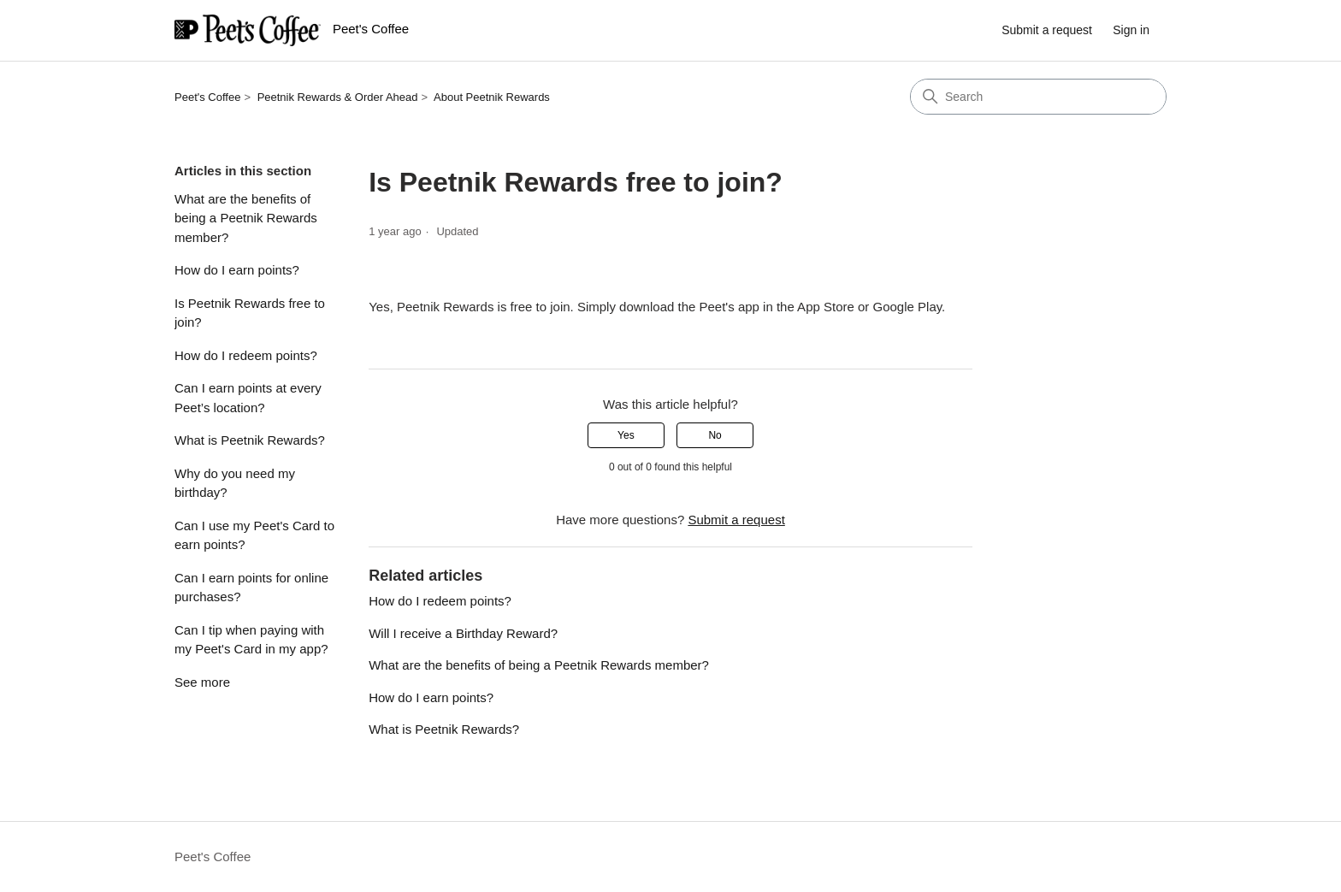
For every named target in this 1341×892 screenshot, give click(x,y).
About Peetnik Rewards (492, 97)
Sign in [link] (1131, 30)
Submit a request (1046, 30)
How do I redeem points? (245, 355)
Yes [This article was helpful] (626, 435)
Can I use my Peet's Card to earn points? (254, 535)
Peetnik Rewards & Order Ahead (337, 97)
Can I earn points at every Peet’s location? (248, 398)
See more (202, 682)
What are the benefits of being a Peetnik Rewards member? (245, 218)
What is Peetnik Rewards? (249, 440)
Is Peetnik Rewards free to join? (249, 313)
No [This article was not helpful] (714, 435)
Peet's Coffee (207, 97)
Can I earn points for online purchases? (251, 587)
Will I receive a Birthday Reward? (463, 633)
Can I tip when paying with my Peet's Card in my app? (251, 640)
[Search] (1038, 97)
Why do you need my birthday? (234, 483)
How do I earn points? (236, 270)
